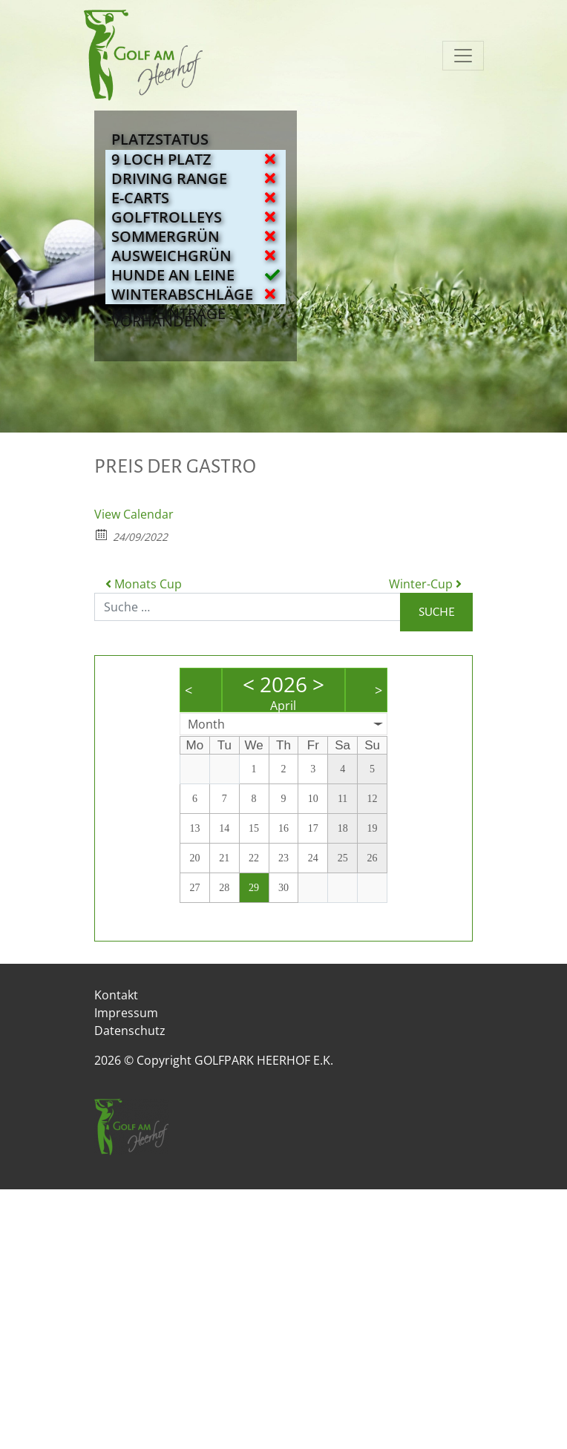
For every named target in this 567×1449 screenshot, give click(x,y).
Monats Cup (143, 584)
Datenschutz (129, 1030)
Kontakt (116, 995)
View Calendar (134, 514)
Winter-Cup (425, 584)
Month (206, 724)
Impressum (126, 1013)
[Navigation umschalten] (463, 55)
